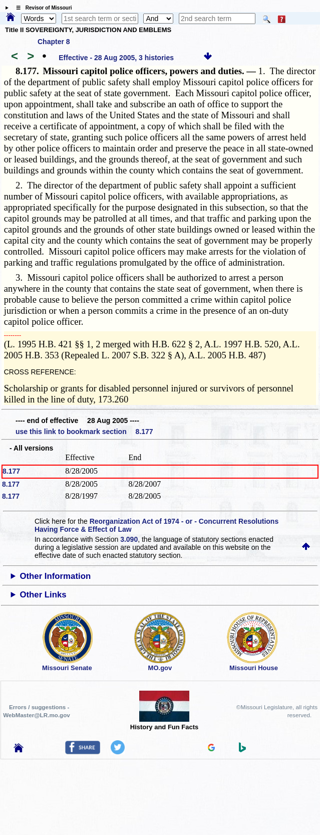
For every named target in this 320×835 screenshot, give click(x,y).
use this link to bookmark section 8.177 (84, 432)
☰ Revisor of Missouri (41, 8)
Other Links (43, 594)
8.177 (11, 471)
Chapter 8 (54, 42)
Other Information (55, 576)
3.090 (129, 539)
